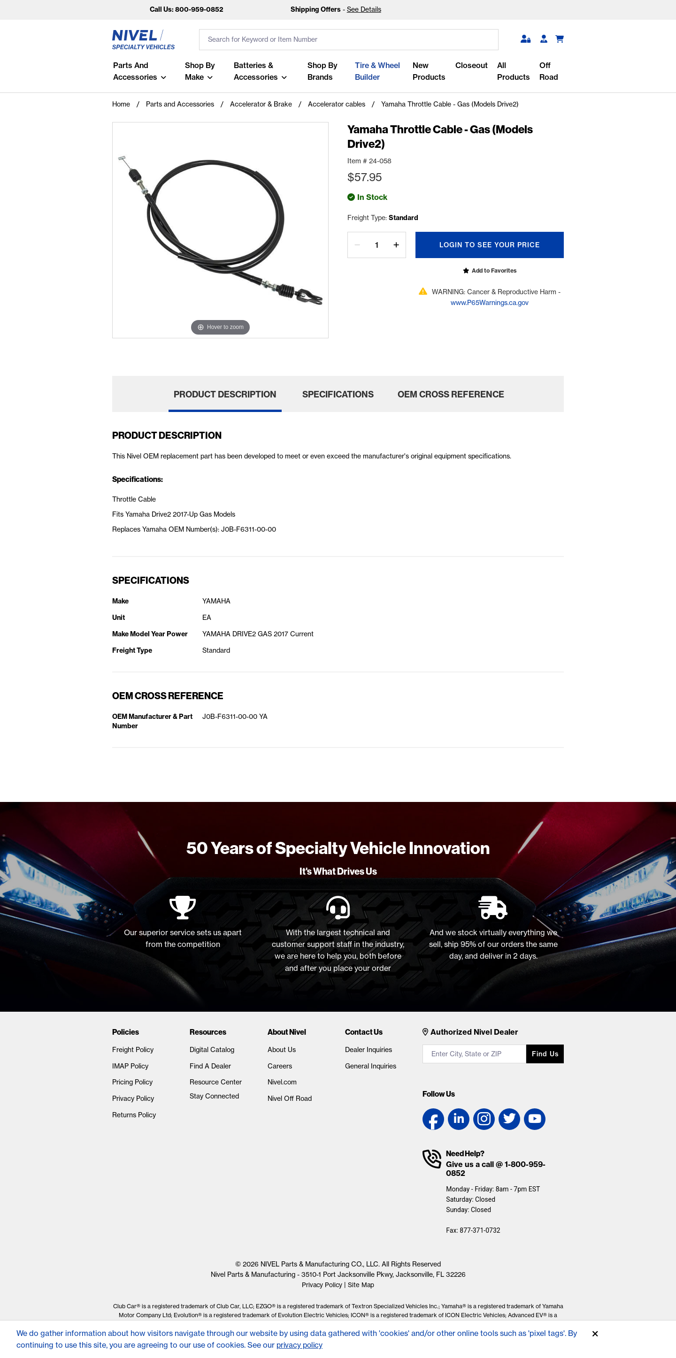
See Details (364, 9)
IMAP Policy (130, 1066)
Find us (545, 1054)
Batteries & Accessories (255, 71)
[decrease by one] (357, 245)
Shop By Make (199, 71)
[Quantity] (376, 245)
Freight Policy (133, 1049)
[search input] (349, 39)
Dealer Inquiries (368, 1049)
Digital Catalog (212, 1049)
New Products (428, 71)
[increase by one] (396, 245)
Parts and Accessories (134, 71)
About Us (282, 1049)
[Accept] (595, 1334)
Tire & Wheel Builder (376, 71)
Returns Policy (134, 1115)
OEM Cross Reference (451, 394)
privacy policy (301, 1345)
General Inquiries (370, 1066)
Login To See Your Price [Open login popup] (489, 245)
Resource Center (216, 1082)
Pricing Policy (132, 1082)
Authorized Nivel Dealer (474, 1032)
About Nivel (287, 1032)
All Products (513, 71)
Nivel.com (282, 1082)
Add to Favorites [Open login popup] (494, 270)
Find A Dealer (210, 1066)
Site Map (361, 1285)
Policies (125, 1032)
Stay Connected (214, 1096)
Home (121, 104)
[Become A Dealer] (543, 39)
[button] (525, 39)
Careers (280, 1066)
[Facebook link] (433, 1119)
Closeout (471, 65)
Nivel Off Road (290, 1098)
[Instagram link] (484, 1119)
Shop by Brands (322, 71)
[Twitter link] (509, 1119)
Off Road (548, 71)
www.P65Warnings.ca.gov (490, 302)
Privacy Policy (133, 1098)
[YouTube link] (534, 1119)
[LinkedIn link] (458, 1119)
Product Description (225, 394)
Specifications (338, 394)
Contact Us (364, 1032)
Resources (208, 1032)
